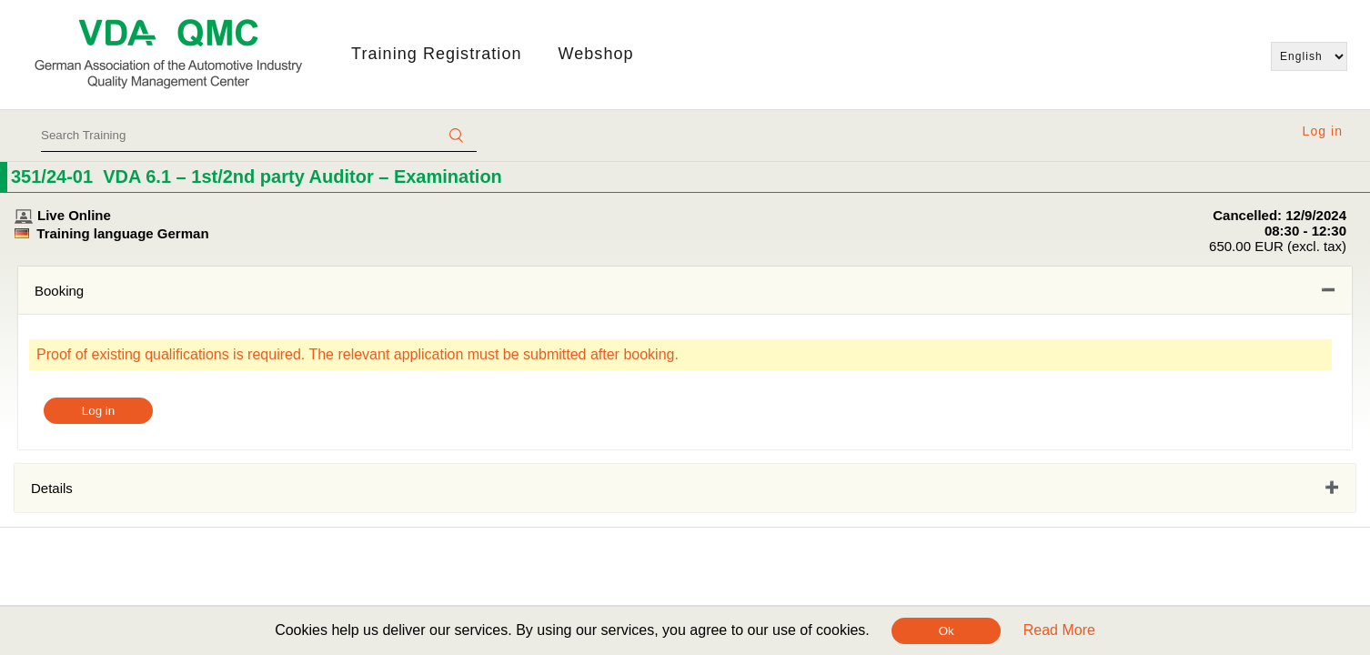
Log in (1323, 131)
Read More (1059, 630)
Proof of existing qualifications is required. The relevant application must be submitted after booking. (357, 354)
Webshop (596, 54)
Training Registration (436, 54)
